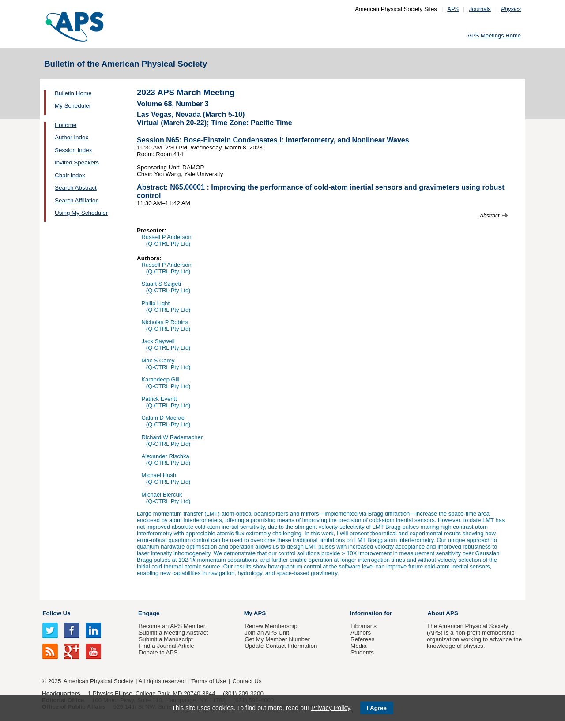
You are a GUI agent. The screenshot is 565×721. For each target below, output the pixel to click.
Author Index (71, 137)
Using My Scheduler (81, 212)
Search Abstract (76, 187)
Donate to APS (158, 652)
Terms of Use (208, 681)
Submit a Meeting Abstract (173, 632)
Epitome (65, 125)
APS (453, 9)
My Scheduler (73, 105)
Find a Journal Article (166, 646)
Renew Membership (271, 626)
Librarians (363, 626)
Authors (360, 632)
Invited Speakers (77, 162)
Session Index (73, 150)
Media (358, 646)
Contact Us (246, 681)
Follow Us (56, 613)
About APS (442, 613)
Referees (362, 639)
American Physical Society (98, 681)
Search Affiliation (77, 200)
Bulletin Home (73, 93)
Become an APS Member (172, 626)
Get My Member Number (277, 639)
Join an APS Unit (267, 632)
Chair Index (70, 175)
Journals (480, 9)
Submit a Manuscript (165, 639)
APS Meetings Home (494, 35)
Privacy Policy (330, 707)
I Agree (377, 708)
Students (362, 652)
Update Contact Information (281, 646)
